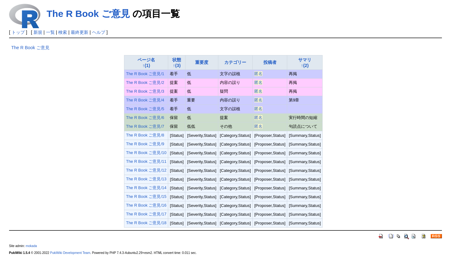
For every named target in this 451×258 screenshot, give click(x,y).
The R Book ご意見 (88, 13)
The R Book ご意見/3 (145, 91)
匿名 (258, 73)
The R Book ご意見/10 (146, 152)
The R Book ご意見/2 (145, 82)
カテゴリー (235, 62)
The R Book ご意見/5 (145, 108)
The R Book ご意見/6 (145, 117)
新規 (38, 32)
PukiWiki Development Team (70, 253)
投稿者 (270, 62)
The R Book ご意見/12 (146, 170)
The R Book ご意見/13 (146, 179)
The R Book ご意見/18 (146, 222)
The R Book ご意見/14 (146, 187)
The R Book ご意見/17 (146, 214)
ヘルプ (98, 32)
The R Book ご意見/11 (146, 161)
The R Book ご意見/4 (145, 100)
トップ (18, 32)
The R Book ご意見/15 (146, 196)
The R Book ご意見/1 (145, 73)
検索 (62, 32)
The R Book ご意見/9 (145, 144)
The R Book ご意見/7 (145, 126)
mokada (31, 246)
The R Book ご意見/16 (146, 205)
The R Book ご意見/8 (145, 135)
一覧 (50, 32)
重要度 (201, 62)
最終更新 (79, 32)
